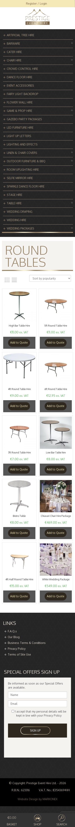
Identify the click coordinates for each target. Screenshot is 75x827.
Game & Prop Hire (19, 110)
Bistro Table (19, 515)
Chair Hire (14, 60)
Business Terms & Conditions (27, 643)
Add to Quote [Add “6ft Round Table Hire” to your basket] (55, 406)
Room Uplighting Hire (23, 169)
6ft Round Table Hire (55, 389)
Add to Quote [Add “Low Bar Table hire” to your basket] (55, 469)
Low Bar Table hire (56, 452)
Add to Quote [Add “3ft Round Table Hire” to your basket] (19, 469)
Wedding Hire (16, 220)
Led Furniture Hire (20, 127)
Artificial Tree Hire (20, 35)
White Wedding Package (55, 579)
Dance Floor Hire (19, 77)
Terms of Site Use (19, 654)
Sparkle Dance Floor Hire (25, 186)
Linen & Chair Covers (22, 152)
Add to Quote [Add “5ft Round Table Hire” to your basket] (55, 342)
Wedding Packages (20, 228)
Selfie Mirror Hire (20, 178)
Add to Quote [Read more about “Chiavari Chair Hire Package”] (55, 532)
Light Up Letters (19, 136)
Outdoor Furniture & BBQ (26, 161)
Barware (13, 43)
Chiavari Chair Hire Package (56, 515)
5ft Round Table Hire (55, 325)
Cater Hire (14, 52)
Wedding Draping (19, 211)
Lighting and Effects (22, 144)
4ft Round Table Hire (19, 389)
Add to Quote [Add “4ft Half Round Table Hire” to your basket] (19, 596)
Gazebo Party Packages (24, 119)
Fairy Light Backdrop (22, 94)
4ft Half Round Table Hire (19, 579)
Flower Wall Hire (20, 102)
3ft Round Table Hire (19, 452)
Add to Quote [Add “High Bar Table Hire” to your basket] (19, 342)
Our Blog (14, 637)
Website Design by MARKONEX (37, 799)
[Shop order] (50, 278)
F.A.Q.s (12, 631)
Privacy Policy (17, 648)
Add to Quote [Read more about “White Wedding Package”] (55, 596)
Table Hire (14, 203)
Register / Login (36, 3)
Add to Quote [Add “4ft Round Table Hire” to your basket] (19, 406)
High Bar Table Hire (19, 325)
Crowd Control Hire (22, 68)
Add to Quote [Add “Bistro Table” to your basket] (19, 532)
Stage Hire (14, 194)
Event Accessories (20, 85)
